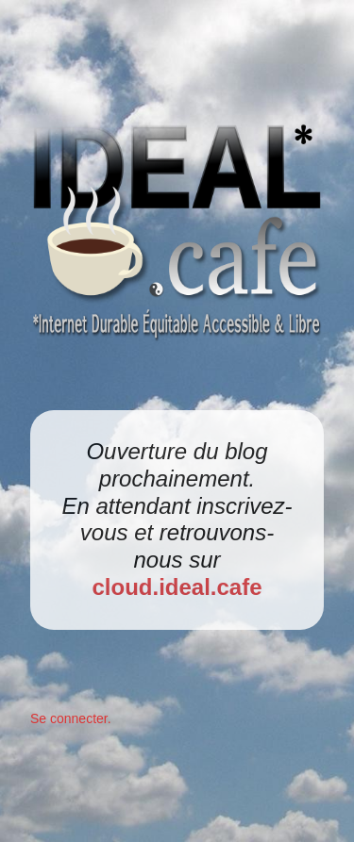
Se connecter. (70, 718)
